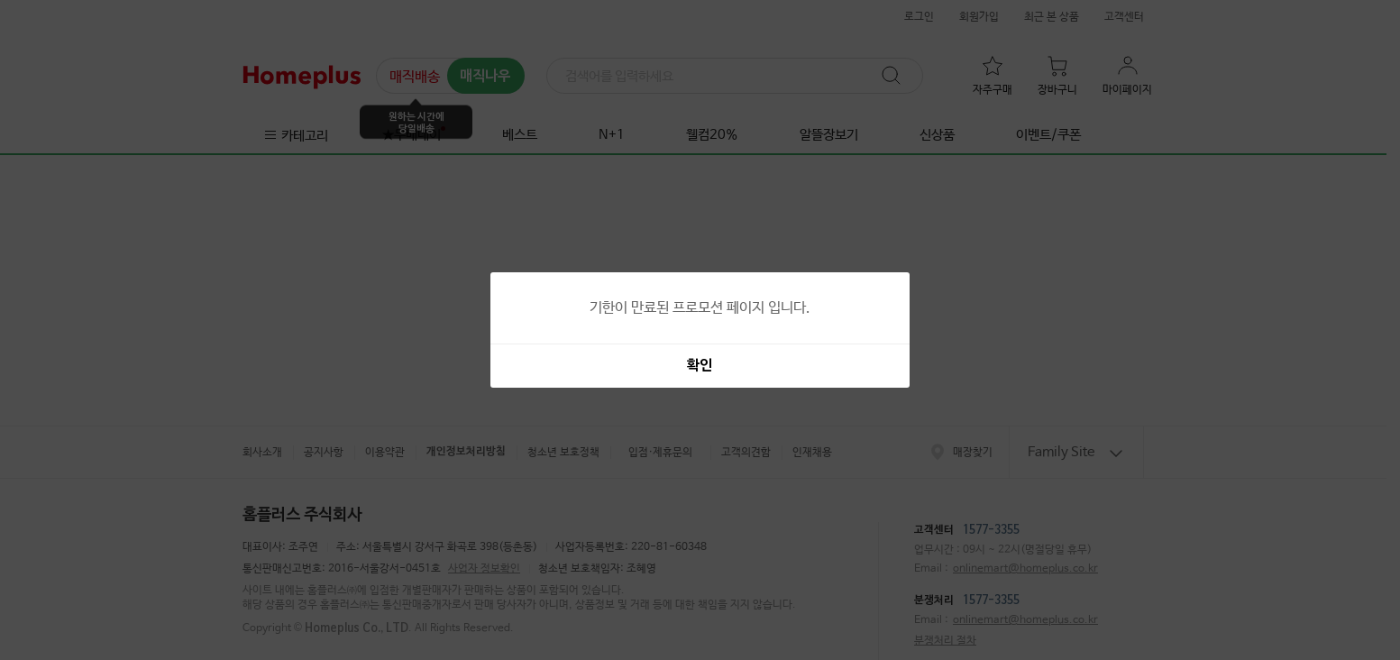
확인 (699, 366)
